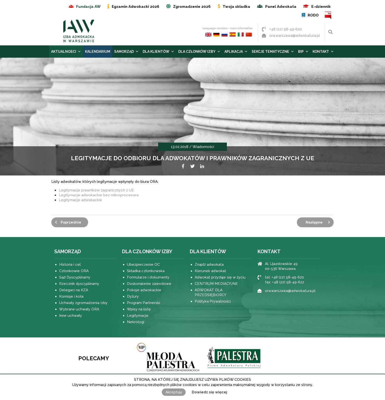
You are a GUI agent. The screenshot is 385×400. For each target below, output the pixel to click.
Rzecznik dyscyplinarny (79, 283)
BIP (328, 15)
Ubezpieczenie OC (143, 264)
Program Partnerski (143, 303)
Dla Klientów (158, 51)
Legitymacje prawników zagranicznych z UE (96, 190)
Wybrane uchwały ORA (79, 309)
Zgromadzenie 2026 (192, 6)
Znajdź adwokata (209, 264)
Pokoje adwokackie (144, 290)
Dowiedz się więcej (209, 392)
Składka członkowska (146, 271)
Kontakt (323, 51)
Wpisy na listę (139, 309)
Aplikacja (236, 51)
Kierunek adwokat (210, 271)
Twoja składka (236, 6)
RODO (313, 15)
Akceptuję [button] (173, 392)
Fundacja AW (88, 6)
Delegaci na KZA (73, 290)
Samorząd (126, 51)
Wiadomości (203, 147)
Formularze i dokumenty (148, 277)
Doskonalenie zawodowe (149, 283)
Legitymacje (138, 315)
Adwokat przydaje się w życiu (220, 277)
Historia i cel (70, 264)
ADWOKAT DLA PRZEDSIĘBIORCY (210, 292)
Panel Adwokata (280, 6)
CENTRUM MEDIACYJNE (216, 283)
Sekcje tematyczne (273, 51)
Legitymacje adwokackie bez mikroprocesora (98, 195)
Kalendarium (97, 51)
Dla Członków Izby (199, 51)
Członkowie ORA (74, 271)
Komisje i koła (71, 296)
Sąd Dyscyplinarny (74, 277)
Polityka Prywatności (213, 301)
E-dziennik (321, 6)
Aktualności (66, 51)
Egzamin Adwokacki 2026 (135, 6)
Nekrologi (135, 322)
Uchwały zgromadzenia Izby (83, 303)
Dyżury (133, 296)
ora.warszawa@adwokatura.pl (294, 35)
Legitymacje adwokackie (80, 200)
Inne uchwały (70, 315)
